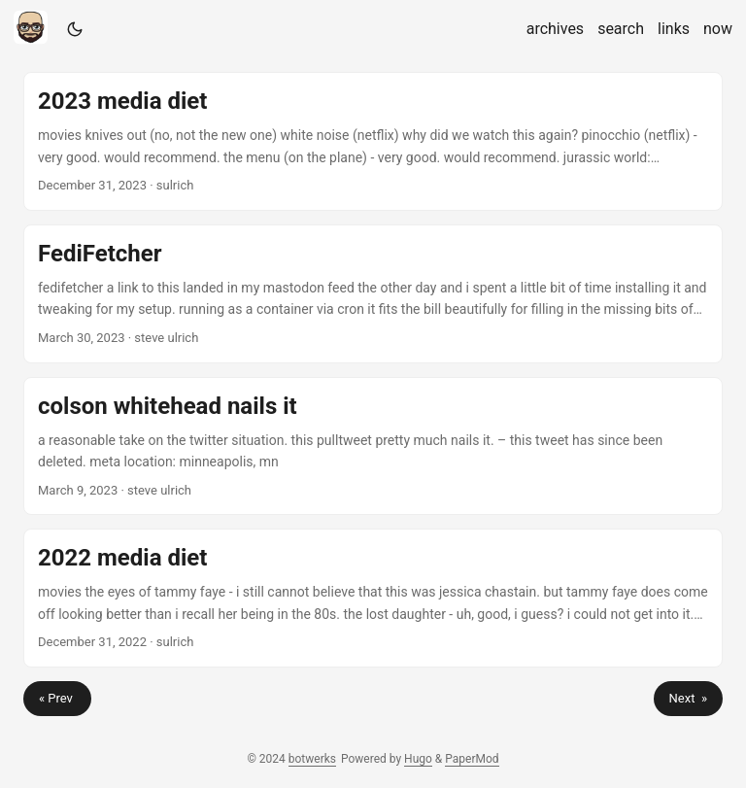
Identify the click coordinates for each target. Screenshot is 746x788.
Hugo (418, 759)
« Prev (57, 698)
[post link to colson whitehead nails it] (373, 446)
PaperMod (471, 759)
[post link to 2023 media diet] (373, 141)
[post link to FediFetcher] (373, 293)
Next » (688, 698)
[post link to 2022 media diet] (373, 598)
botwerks (312, 759)
